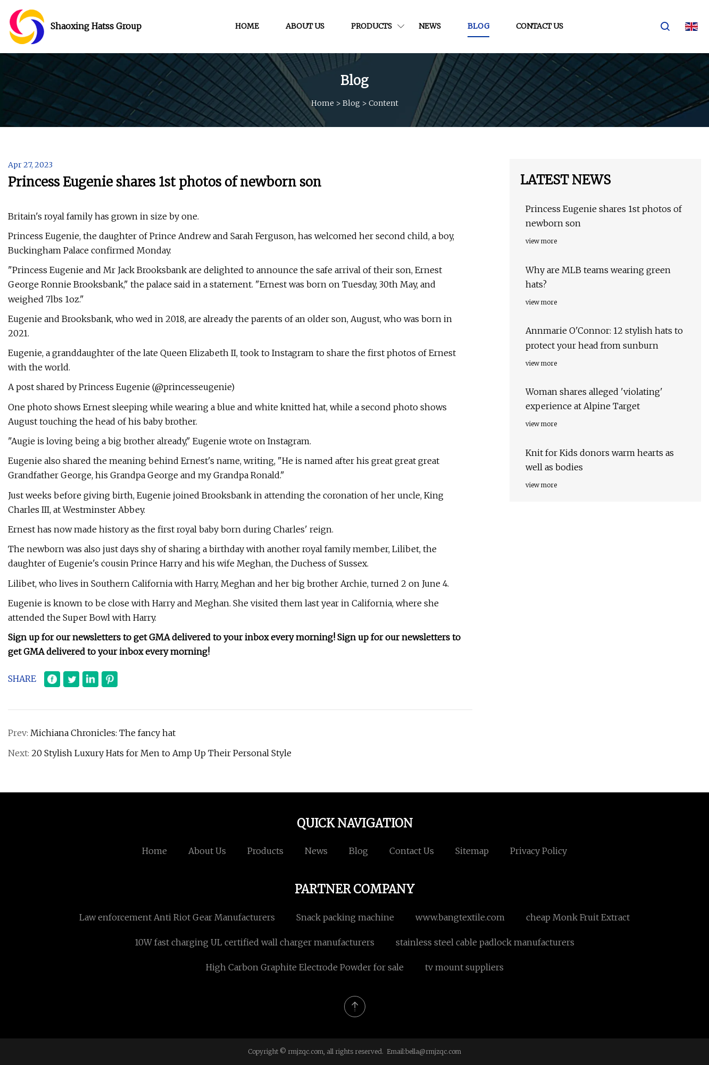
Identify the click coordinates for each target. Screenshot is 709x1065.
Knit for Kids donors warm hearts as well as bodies (600, 459)
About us (305, 26)
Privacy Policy (538, 851)
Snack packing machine (345, 917)
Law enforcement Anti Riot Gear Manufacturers (177, 917)
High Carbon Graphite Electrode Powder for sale (305, 967)
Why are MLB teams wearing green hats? (598, 277)
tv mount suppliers (464, 967)
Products (371, 26)
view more (541, 241)
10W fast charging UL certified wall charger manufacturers (254, 942)
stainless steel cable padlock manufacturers (485, 942)
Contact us (539, 26)
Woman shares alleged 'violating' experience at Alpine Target (594, 398)
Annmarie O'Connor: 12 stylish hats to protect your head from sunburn (604, 337)
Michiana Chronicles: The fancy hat (103, 733)
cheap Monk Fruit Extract (578, 917)
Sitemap (472, 851)
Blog (478, 26)
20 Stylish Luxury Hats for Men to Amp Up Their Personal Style (161, 753)
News (430, 26)
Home (247, 26)
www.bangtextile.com (460, 917)
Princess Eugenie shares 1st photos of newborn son (604, 216)
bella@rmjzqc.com (433, 1051)
